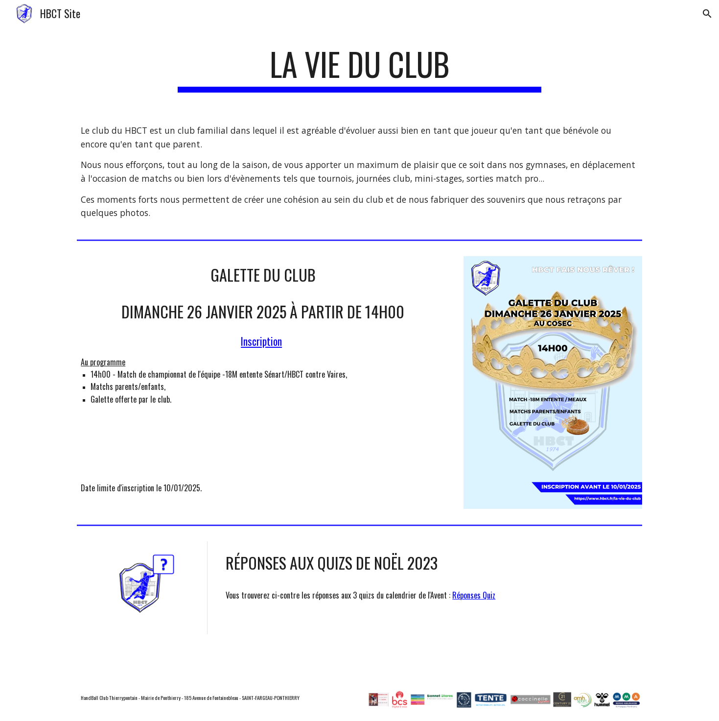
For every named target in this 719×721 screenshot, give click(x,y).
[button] (707, 13)
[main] (360, 68)
